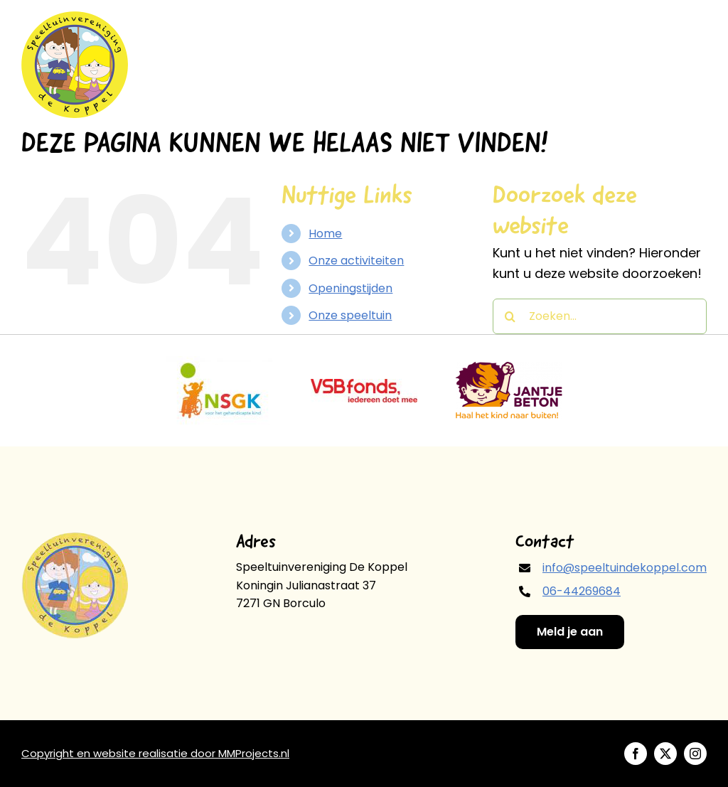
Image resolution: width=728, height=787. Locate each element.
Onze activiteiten (356, 260)
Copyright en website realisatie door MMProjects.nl (155, 753)
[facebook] (635, 753)
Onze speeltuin (350, 315)
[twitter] (665, 753)
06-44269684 (581, 591)
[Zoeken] (510, 316)
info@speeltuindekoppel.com (624, 568)
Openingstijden (350, 288)
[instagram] (695, 753)
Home (325, 233)
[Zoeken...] (600, 316)
